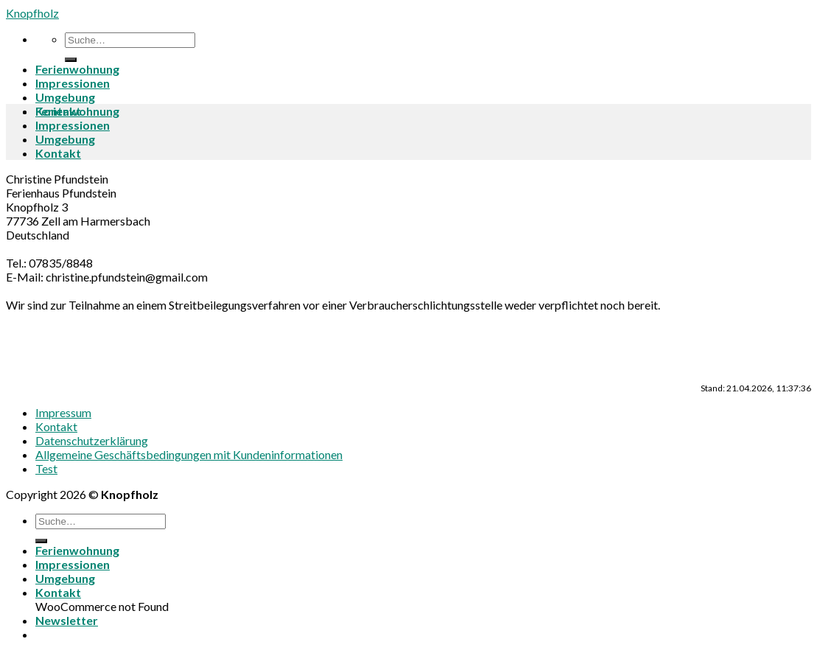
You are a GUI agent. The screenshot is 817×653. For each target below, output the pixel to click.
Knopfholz (32, 13)
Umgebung (65, 97)
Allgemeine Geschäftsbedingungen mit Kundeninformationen (189, 454)
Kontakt (58, 153)
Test (46, 468)
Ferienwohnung (77, 69)
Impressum (63, 412)
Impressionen (72, 83)
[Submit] (71, 59)
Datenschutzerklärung (91, 440)
